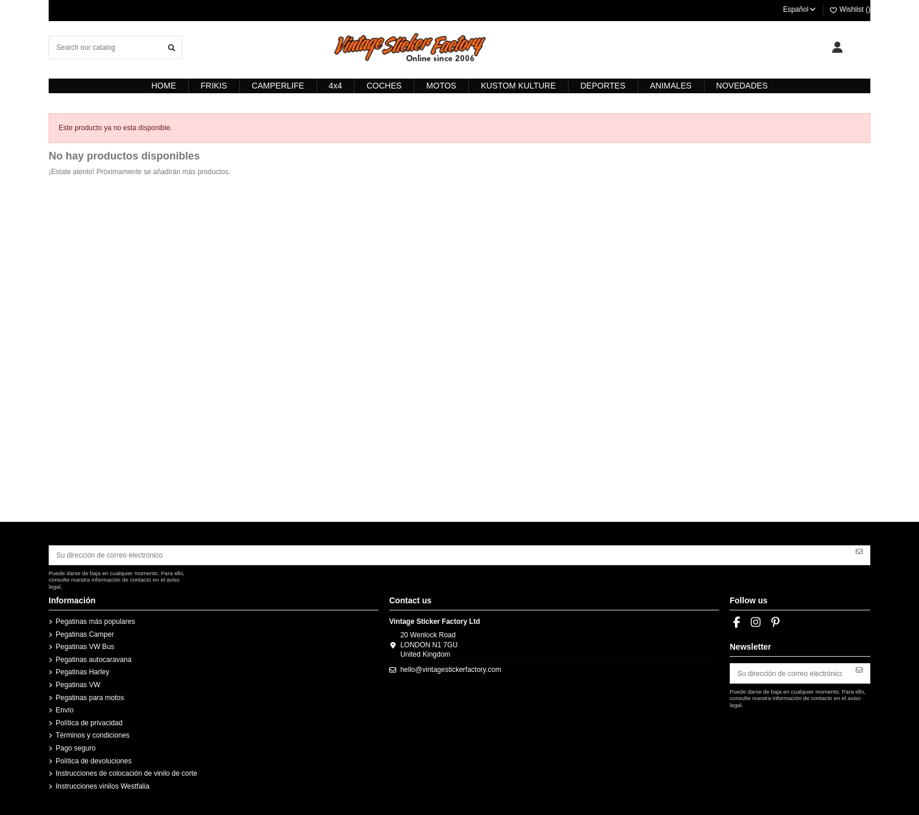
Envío (65, 710)
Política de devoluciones (93, 761)
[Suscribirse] (859, 551)
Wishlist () (849, 9)
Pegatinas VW (78, 685)
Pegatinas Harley (82, 672)
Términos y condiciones (93, 735)
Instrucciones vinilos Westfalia (102, 786)
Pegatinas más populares (95, 621)
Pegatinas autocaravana (93, 660)
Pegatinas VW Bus (85, 647)
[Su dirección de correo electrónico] (449, 555)
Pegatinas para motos (90, 698)
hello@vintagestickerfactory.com (450, 669)
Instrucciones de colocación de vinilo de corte (126, 773)
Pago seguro (76, 748)
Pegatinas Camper (85, 634)
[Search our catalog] (171, 47)
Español (800, 9)
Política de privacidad (89, 723)
